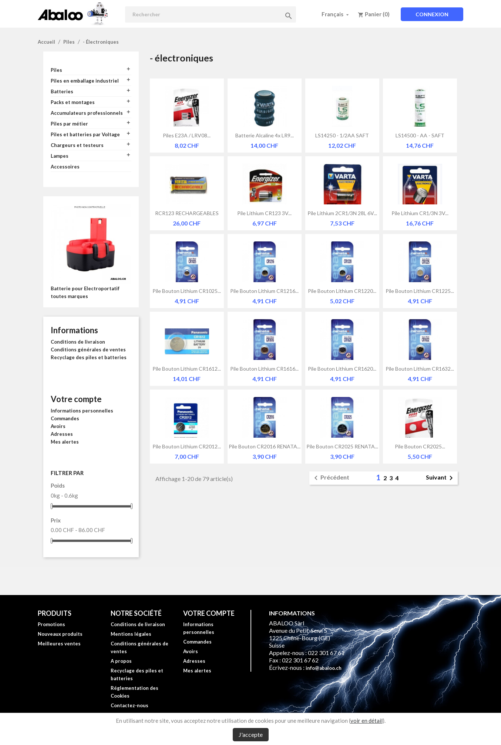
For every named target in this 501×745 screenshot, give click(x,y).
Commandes (65, 418)
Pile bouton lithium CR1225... (420, 291)
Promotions (51, 624)
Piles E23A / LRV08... (187, 135)
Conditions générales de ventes (88, 350)
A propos (121, 661)
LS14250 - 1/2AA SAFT (342, 135)
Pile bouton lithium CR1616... (264, 368)
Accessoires (65, 167)
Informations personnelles (82, 411)
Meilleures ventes (59, 644)
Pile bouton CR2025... (420, 446)
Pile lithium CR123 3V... (264, 213)
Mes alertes (65, 442)
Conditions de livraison (78, 342)
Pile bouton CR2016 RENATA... (264, 446)
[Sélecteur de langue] (336, 14)
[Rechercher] (210, 14)
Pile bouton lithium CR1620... (342, 368)
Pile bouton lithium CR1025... (186, 291)
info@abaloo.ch (324, 668)
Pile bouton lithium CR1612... (186, 368)
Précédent (330, 478)
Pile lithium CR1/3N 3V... (419, 213)
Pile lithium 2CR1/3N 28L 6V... (342, 213)
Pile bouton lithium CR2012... (186, 446)
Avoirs (58, 426)
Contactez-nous (129, 705)
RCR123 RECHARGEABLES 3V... (187, 213)
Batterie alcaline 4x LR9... (264, 135)
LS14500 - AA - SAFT (420, 135)
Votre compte (76, 399)
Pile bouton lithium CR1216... (264, 291)
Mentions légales (131, 634)
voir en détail (366, 720)
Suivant (440, 478)
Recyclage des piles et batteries (89, 357)
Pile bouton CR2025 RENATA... (342, 446)
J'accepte (251, 734)
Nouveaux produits (60, 634)
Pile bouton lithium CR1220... (342, 291)
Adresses (62, 434)
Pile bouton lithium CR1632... (420, 368)
